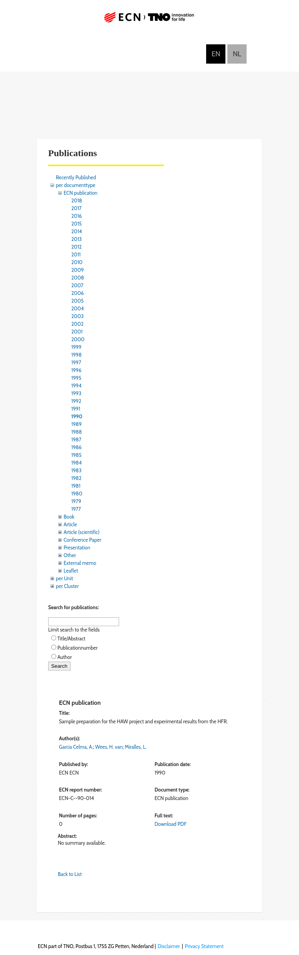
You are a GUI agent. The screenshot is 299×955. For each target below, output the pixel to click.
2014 (76, 231)
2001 (76, 331)
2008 (77, 278)
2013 (76, 239)
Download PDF (170, 824)
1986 (76, 447)
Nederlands (237, 54)
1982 (76, 478)
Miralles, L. (136, 747)
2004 (77, 308)
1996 (76, 370)
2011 (76, 254)
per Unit (64, 578)
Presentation (77, 547)
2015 (76, 224)
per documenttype (75, 185)
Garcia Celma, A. (76, 747)
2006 (77, 293)
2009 (77, 270)
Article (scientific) (81, 532)
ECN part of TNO (149, 20)
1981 (76, 486)
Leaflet (71, 571)
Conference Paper (82, 540)
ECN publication (80, 193)
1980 (76, 493)
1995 (76, 378)
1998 (76, 355)
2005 (77, 301)
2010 (76, 262)
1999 (76, 347)
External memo (80, 563)
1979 (76, 501)
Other (70, 555)
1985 (76, 455)
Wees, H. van (109, 747)
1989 (76, 424)
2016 (76, 216)
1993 (76, 393)
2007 (77, 285)
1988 (76, 432)
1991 (75, 409)
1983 (76, 470)
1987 (76, 439)
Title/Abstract (71, 638)
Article (70, 524)
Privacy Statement (204, 946)
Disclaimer (169, 946)
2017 (76, 208)
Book (69, 517)
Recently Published (76, 177)
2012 (76, 247)
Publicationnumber (77, 648)
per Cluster (67, 586)
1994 (76, 385)
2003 (77, 316)
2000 (77, 339)
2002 (77, 324)
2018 (76, 200)
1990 (76, 416)
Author (64, 657)
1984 (76, 463)
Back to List (70, 874)
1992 (76, 401)
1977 (76, 509)
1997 (76, 362)
